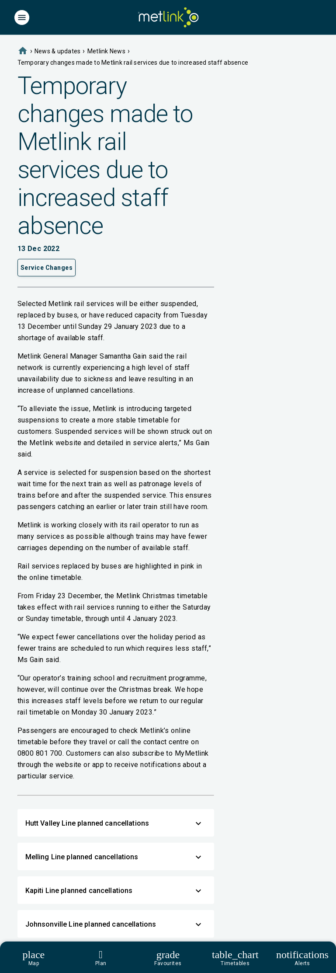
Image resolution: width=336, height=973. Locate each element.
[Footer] (168, 957)
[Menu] (22, 17)
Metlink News (106, 51)
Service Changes (47, 267)
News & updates (58, 51)
